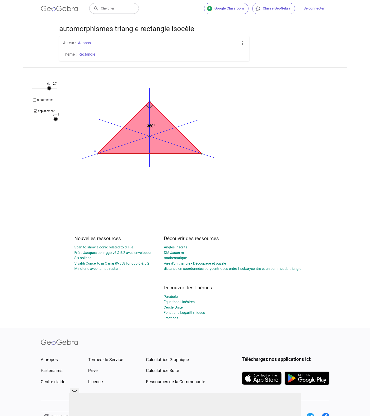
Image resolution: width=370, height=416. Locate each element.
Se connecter (314, 8)
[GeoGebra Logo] (59, 8)
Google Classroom (225, 8)
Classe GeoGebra (272, 8)
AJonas (84, 43)
